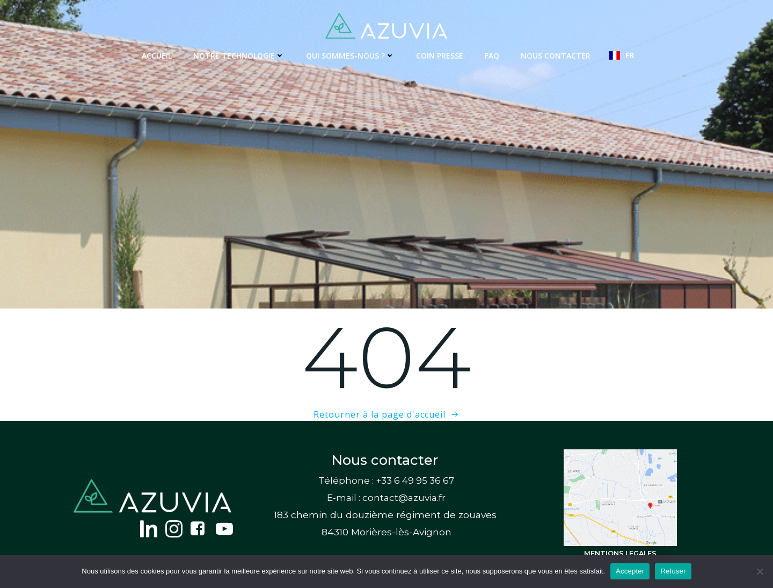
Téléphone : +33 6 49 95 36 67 (386, 480)
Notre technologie (239, 56)
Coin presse (439, 56)
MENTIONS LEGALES (620, 553)
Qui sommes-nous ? (350, 56)
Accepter (630, 571)
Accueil (157, 56)
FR (621, 55)
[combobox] (621, 55)
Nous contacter (555, 56)
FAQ (492, 56)
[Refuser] (759, 571)
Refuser (673, 571)
